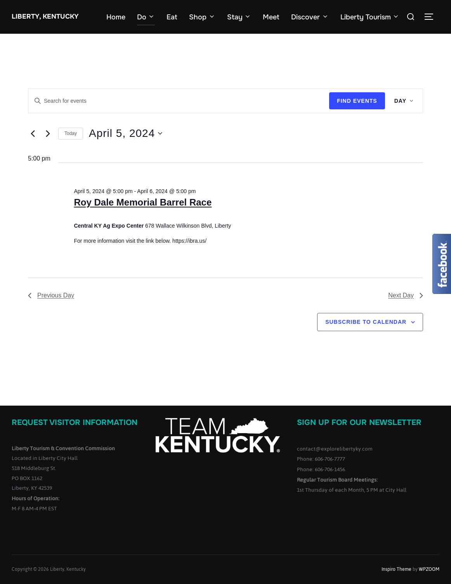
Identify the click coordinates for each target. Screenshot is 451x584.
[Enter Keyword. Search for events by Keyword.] (178, 101)
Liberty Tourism (370, 17)
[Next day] (47, 133)
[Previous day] (32, 133)
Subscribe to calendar (365, 322)
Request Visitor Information (74, 422)
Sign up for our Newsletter (359, 422)
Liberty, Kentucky (45, 16)
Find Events (357, 101)
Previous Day (51, 295)
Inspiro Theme (396, 569)
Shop (202, 17)
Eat (172, 17)
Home (115, 17)
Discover (310, 17)
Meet (271, 17)
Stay (239, 17)
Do (146, 17)
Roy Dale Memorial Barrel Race (143, 202)
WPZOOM (429, 569)
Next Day (405, 295)
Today (70, 133)
